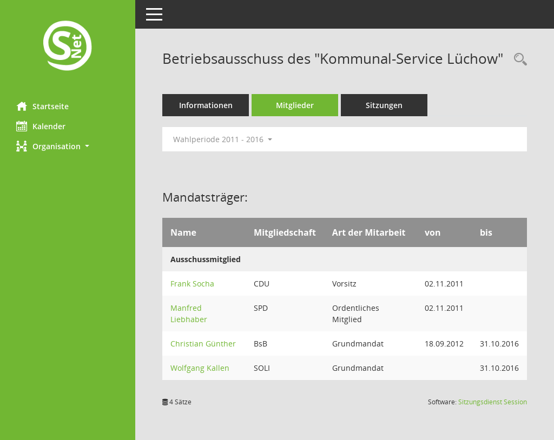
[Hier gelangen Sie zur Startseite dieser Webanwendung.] (67, 47)
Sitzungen (384, 105)
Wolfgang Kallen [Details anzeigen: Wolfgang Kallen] (199, 368)
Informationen (206, 105)
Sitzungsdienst (492, 401)
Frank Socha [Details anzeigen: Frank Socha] (192, 283)
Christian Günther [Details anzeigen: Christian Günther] (203, 343)
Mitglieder (295, 105)
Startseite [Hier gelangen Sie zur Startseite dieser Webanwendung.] (42, 106)
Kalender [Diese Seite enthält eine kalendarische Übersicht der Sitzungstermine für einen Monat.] (40, 126)
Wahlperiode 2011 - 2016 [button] (222, 139)
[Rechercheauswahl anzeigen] (518, 60)
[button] (67, 146)
